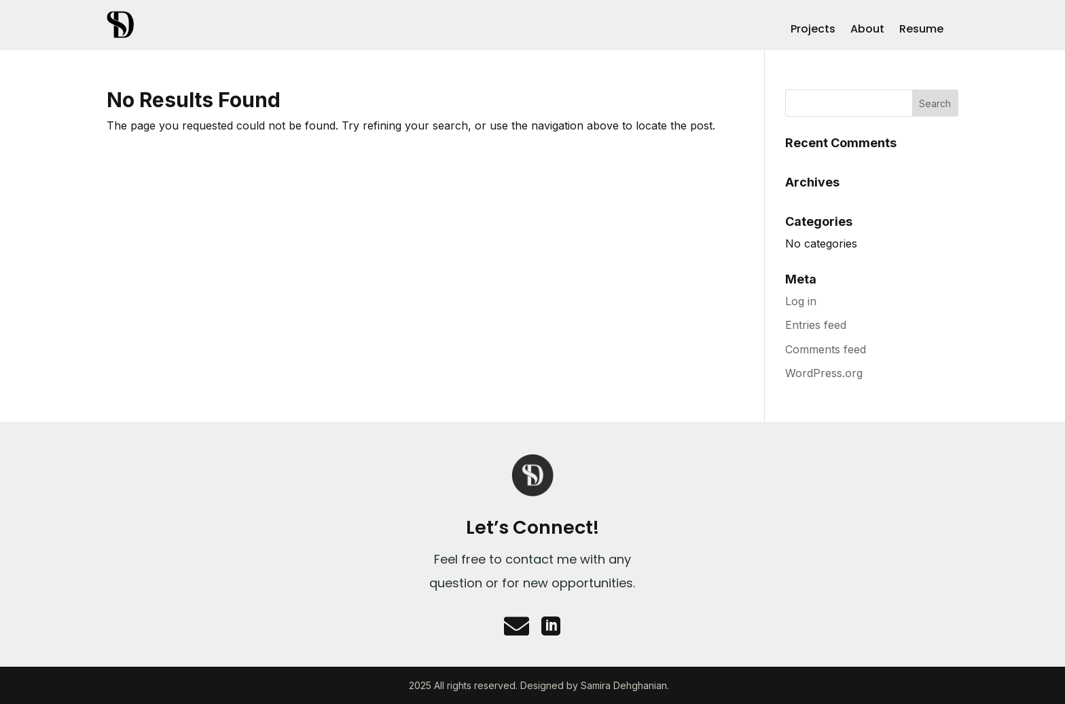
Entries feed (815, 325)
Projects (813, 30)
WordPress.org (824, 373)
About (867, 30)
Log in (800, 301)
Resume (921, 30)
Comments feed (825, 349)
